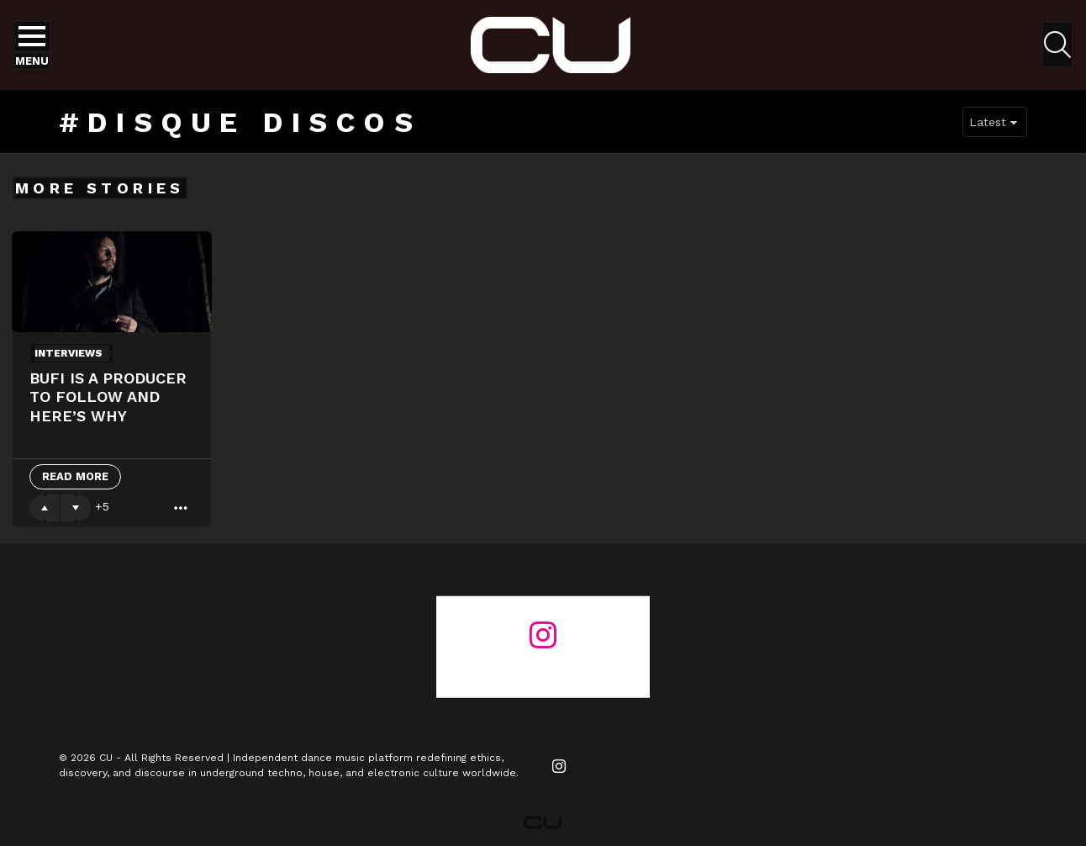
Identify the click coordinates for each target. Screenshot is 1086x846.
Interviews (68, 353)
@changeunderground (543, 666)
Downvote (76, 507)
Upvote (44, 507)
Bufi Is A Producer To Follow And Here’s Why (108, 397)
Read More (75, 476)
